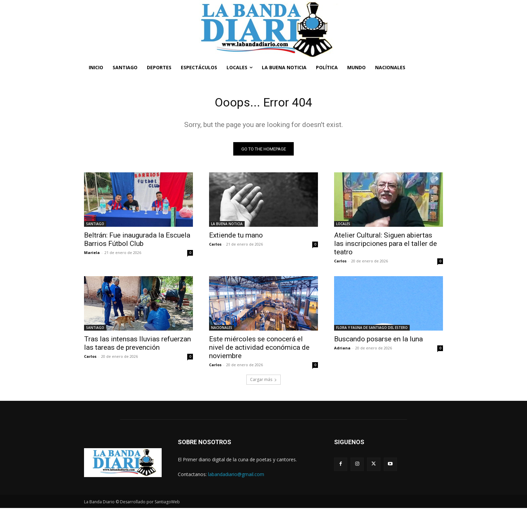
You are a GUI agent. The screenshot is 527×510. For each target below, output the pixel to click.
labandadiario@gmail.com (236, 476)
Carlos (215, 246)
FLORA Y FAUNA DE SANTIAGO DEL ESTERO (372, 329)
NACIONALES (221, 329)
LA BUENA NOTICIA (227, 225)
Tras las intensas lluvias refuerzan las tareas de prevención (137, 345)
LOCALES (343, 225)
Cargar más (263, 381)
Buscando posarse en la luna (378, 341)
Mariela (92, 254)
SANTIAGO (95, 225)
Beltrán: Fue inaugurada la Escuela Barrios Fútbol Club (137, 241)
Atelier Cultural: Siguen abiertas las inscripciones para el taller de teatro (385, 245)
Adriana (342, 349)
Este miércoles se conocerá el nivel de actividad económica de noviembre (259, 349)
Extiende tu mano (236, 237)
